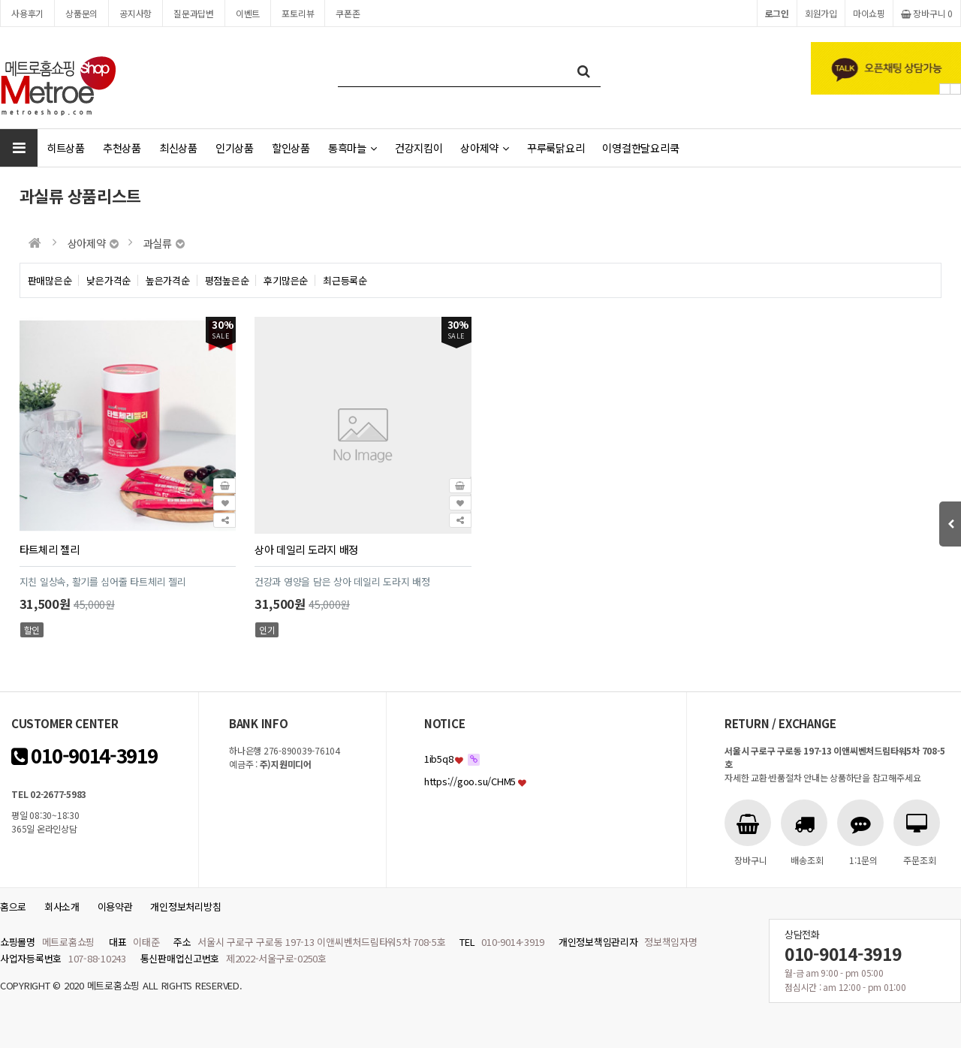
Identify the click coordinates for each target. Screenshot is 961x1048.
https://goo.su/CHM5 (470, 781)
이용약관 (115, 906)
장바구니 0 (927, 13)
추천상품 (122, 147)
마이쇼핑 (869, 13)
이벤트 (248, 13)
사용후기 (27, 13)
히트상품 (66, 147)
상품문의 (81, 13)
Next (955, 89)
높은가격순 (168, 280)
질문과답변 (193, 13)
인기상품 (234, 147)
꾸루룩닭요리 (555, 147)
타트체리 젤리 (50, 549)
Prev (944, 89)
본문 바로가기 (0, 0)
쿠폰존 (348, 13)
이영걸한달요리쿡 (640, 147)
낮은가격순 (108, 280)
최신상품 (178, 147)
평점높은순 (227, 280)
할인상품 (291, 147)
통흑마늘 (352, 147)
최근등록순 (345, 280)
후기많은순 (286, 280)
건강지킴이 (419, 147)
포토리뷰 (298, 13)
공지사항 (135, 13)
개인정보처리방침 (185, 906)
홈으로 (13, 906)
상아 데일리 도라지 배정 (306, 549)
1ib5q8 (438, 758)
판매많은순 (50, 280)
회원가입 (821, 13)
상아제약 (484, 147)
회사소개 (62, 906)
